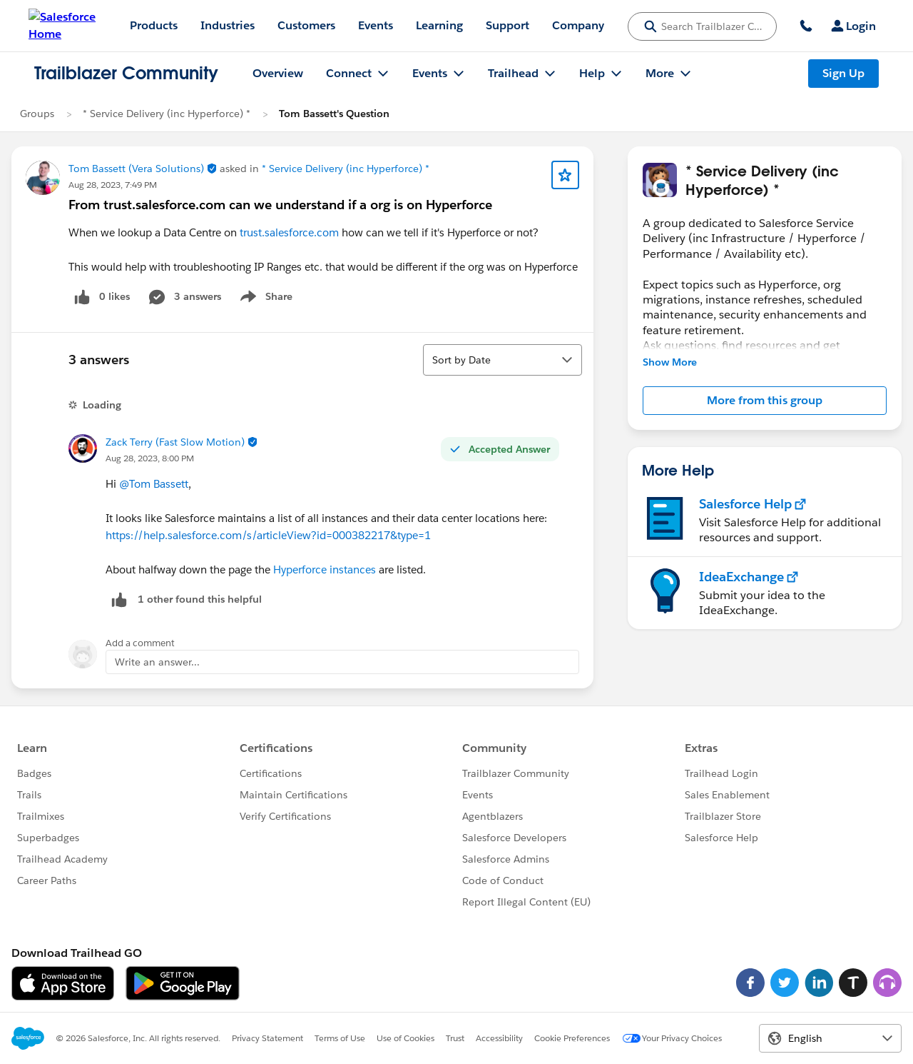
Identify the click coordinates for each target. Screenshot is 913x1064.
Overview (278, 73)
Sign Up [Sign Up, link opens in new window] (843, 73)
